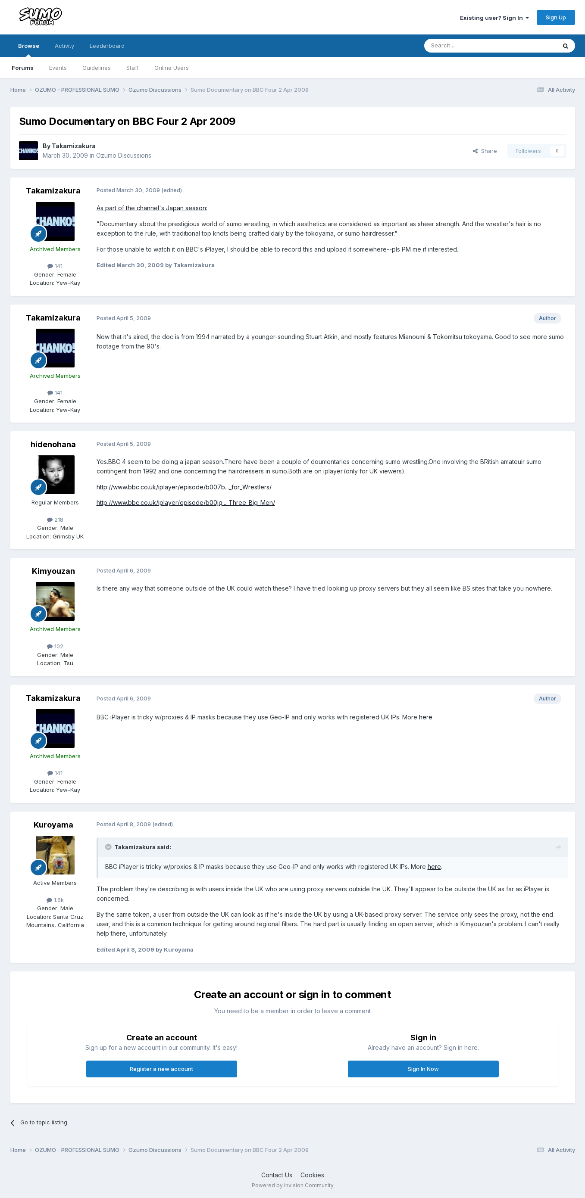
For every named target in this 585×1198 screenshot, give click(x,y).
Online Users (171, 67)
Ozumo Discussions (123, 155)
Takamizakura (74, 145)
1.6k (55, 899)
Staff (132, 67)
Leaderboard (107, 45)
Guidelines (96, 67)
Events (58, 67)
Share (485, 150)
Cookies (312, 1175)
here (425, 717)
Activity (64, 45)
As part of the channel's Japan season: (152, 208)
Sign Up (556, 17)
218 (55, 519)
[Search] (468, 46)
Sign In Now (423, 1068)
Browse (28, 49)
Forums (23, 67)
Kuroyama (53, 824)
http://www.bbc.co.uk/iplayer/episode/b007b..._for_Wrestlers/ (184, 487)
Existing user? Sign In (494, 17)
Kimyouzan (53, 571)
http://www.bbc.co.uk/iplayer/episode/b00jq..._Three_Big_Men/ (186, 502)
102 (55, 646)
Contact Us (276, 1175)
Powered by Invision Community (293, 1185)
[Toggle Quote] (109, 846)
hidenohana (53, 444)
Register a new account (161, 1068)
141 (55, 265)
